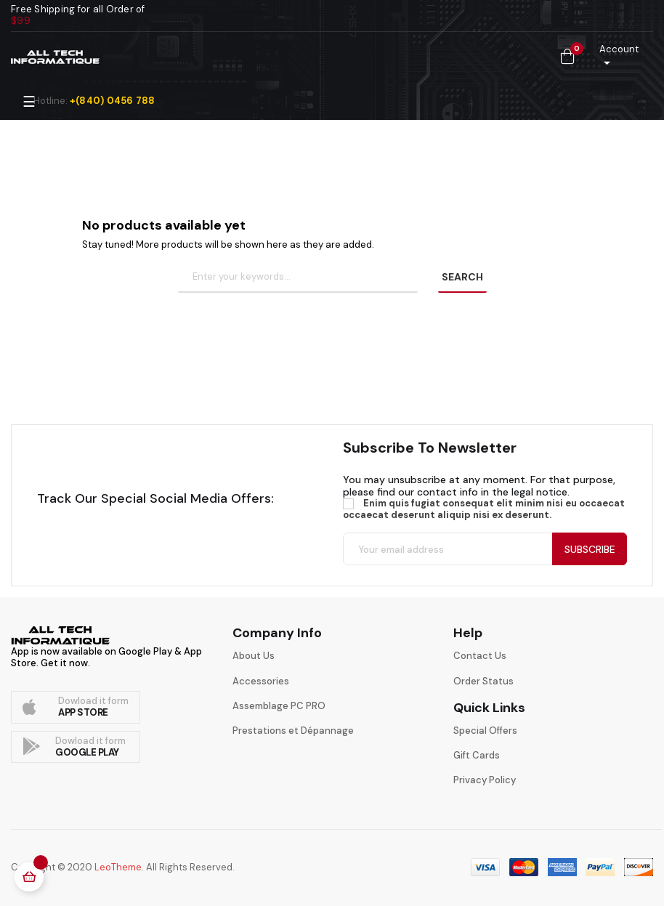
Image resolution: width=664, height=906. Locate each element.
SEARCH (462, 276)
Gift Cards (476, 755)
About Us (253, 656)
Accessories (260, 681)
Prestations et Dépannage (293, 730)
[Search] (298, 277)
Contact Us (479, 656)
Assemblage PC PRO (278, 706)
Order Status (483, 681)
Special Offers (485, 730)
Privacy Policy (484, 780)
